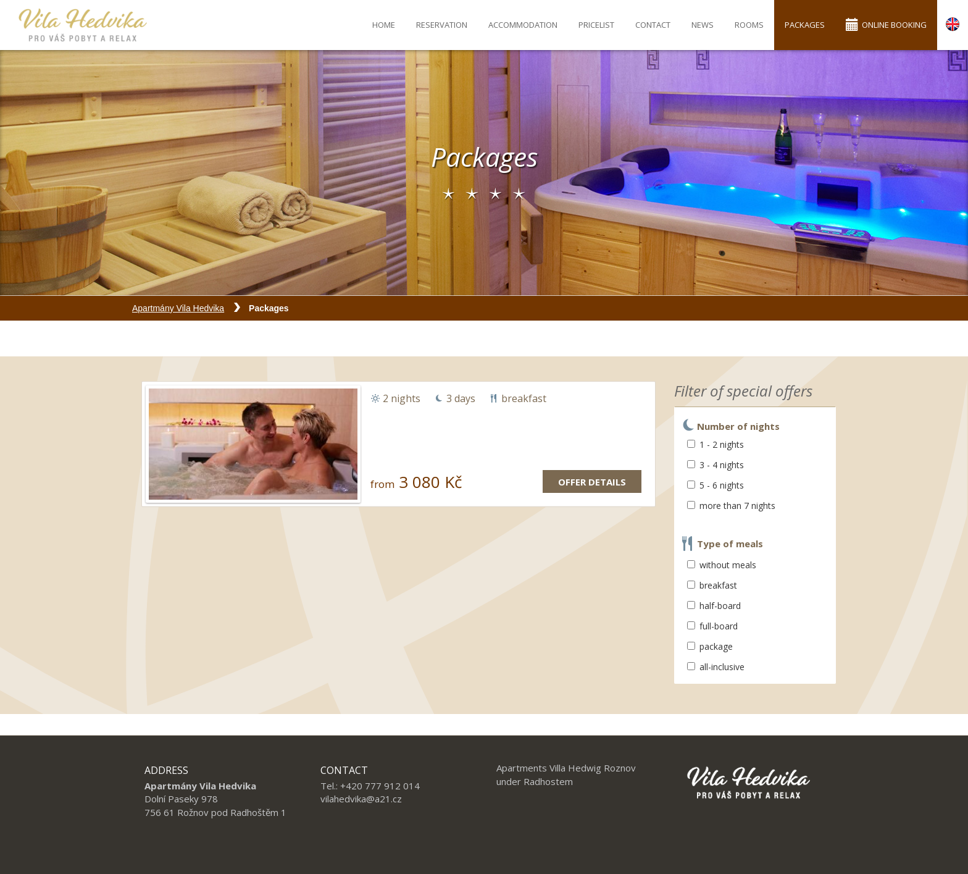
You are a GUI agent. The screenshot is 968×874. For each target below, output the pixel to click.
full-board (712, 626)
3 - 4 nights (715, 465)
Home (383, 24)
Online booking (886, 24)
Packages (805, 24)
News (702, 24)
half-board (714, 605)
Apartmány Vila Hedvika (178, 308)
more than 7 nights (731, 505)
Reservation (441, 24)
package (710, 646)
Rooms (749, 24)
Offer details (592, 482)
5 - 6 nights (715, 485)
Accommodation (522, 24)
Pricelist (596, 24)
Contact (652, 24)
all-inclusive (716, 667)
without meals (721, 565)
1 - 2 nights (715, 444)
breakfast (712, 585)
